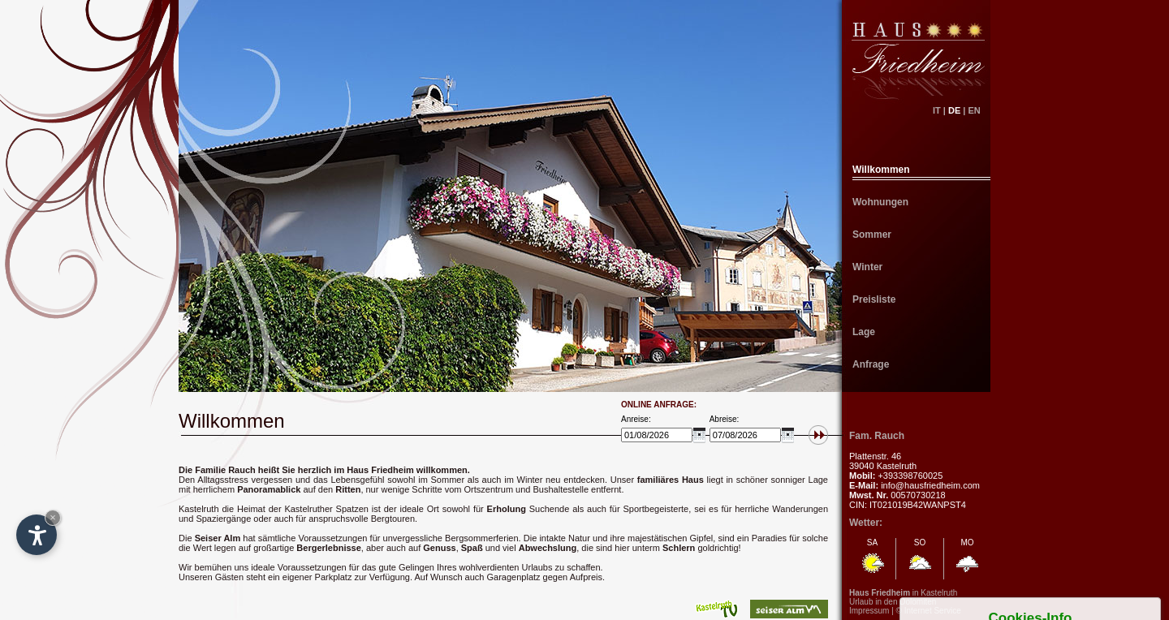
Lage (863, 332)
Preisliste (873, 299)
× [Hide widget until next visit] (53, 517)
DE (954, 110)
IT (937, 110)
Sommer (871, 234)
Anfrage (870, 364)
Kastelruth (938, 592)
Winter (867, 267)
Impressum (869, 610)
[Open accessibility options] (36, 535)
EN (979, 110)
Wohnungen (880, 202)
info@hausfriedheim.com (930, 485)
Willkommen (881, 169)
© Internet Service (928, 610)
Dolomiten (917, 601)
